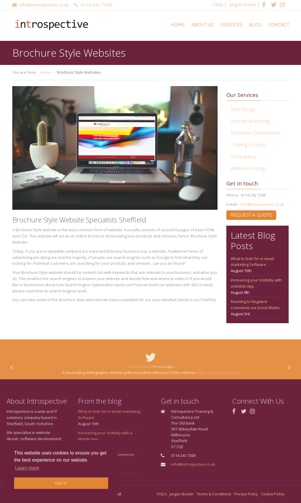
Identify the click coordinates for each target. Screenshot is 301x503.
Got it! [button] (61, 483)
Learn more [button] (27, 467)
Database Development (255, 133)
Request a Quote (251, 215)
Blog (255, 25)
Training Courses (248, 144)
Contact (278, 25)
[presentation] (11, 378)
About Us (202, 25)
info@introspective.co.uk (262, 204)
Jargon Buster (243, 4)
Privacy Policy (246, 494)
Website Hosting (248, 168)
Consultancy (243, 156)
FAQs (218, 4)
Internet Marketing (250, 121)
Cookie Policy (273, 494)
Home (177, 25)
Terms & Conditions (214, 494)
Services (231, 25)
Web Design (243, 109)
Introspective (139, 376)
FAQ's (162, 494)
